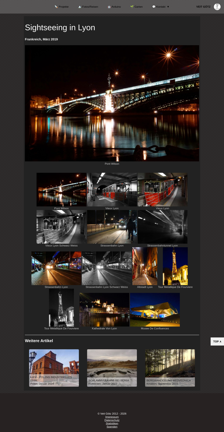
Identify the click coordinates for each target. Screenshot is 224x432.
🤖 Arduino (114, 6)
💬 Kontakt (159, 6)
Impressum (112, 416)
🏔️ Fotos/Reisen (88, 6)
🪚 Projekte (62, 6)
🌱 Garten (136, 6)
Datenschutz (112, 420)
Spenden (112, 426)
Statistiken (112, 423)
